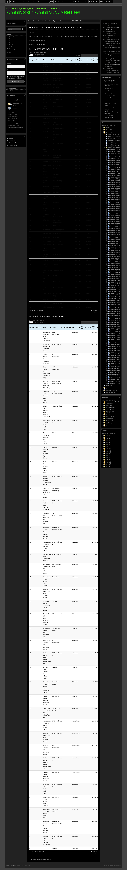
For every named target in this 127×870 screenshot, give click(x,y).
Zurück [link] (95, 310)
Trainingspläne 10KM (113, 142)
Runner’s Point (38, 2)
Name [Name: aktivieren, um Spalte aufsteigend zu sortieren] (44, 60)
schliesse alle (112, 125)
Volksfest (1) (109, 424)
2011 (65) (108, 461)
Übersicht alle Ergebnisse (45, 21)
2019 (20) (108, 446)
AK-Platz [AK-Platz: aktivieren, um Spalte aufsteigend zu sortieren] (80, 60)
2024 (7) (108, 437)
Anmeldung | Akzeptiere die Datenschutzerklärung (15, 77)
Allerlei (57, 2)
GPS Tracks (27, 2)
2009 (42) (108, 464)
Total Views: (12, 45)
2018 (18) (108, 448)
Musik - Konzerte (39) (111, 416)
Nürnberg (16, 99)
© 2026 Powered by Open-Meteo (15, 127)
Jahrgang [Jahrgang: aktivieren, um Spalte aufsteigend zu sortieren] (69, 60)
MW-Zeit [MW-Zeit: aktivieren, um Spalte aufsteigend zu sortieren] (94, 60)
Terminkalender (15, 2)
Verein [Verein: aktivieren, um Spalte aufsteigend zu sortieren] (55, 60)
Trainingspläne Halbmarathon (115, 144)
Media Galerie (94, 2)
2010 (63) (108, 463)
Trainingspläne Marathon (114, 145)
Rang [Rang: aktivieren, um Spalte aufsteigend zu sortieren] (31, 60)
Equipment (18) (110, 409)
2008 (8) (108, 466)
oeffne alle (105, 125)
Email (8, 70)
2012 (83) (108, 459)
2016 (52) (108, 452)
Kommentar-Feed (13, 143)
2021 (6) (108, 442)
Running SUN (49, 2)
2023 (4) (108, 439)
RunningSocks (42, 859)
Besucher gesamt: (14, 49)
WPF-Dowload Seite (106, 2)
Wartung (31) (109, 426)
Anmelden (11, 138)
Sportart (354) (109, 420)
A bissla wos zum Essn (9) (112, 402)
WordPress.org (13, 145)
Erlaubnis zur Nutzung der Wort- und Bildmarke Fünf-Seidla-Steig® (112, 41)
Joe (105, 35)
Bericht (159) (109, 405)
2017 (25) (108, 450)
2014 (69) (108, 455)
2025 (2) (108, 435)
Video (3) (108, 422)
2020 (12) (108, 444)
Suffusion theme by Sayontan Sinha (112, 865)
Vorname (9, 63)
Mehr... (8, 129)
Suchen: (87, 55)
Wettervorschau (66, 2)
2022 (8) (108, 440)
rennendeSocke (108, 27)
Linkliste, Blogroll (11, 23)
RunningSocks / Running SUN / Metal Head (43, 12)
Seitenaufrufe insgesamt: (15, 53)
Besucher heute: (13, 41)
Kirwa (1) (108, 415)
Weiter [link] (95, 312)
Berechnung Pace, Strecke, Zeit (116, 136)
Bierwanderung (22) (111, 407)
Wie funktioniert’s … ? (80, 2)
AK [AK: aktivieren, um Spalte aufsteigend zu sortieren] (75, 60)
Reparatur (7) (109, 418)
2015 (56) (108, 453)
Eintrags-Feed (12, 140)
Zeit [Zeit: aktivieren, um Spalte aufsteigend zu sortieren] (87, 60)
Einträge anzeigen (37, 55)
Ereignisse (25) (110, 411)
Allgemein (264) (110, 403)
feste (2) (108, 413)
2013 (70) (108, 457)
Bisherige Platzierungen (114, 138)
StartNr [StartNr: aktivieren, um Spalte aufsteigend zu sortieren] (38, 60)
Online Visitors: (13, 37)
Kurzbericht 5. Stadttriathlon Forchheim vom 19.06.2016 (112, 47)
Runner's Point (32, 21)
